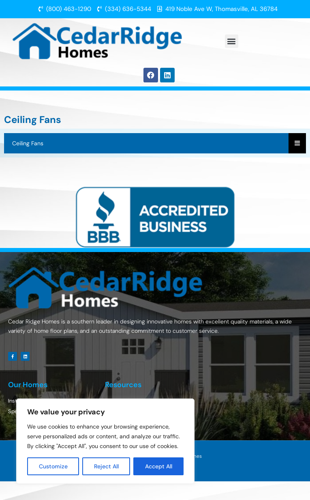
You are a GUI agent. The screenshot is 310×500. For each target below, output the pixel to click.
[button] (231, 41)
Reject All (106, 466)
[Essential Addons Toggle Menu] (297, 143)
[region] (105, 441)
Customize (53, 466)
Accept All (158, 466)
